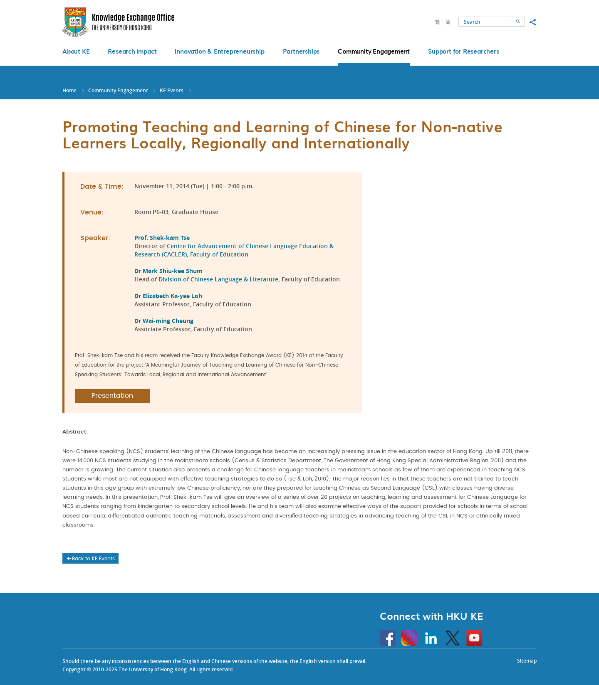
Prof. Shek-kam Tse (162, 237)
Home (69, 90)
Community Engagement (118, 90)
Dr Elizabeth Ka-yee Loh (168, 296)
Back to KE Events (90, 558)
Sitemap (527, 660)
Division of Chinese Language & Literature (218, 279)
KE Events (171, 90)
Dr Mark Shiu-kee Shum (168, 271)
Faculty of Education (220, 254)
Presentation (112, 395)
